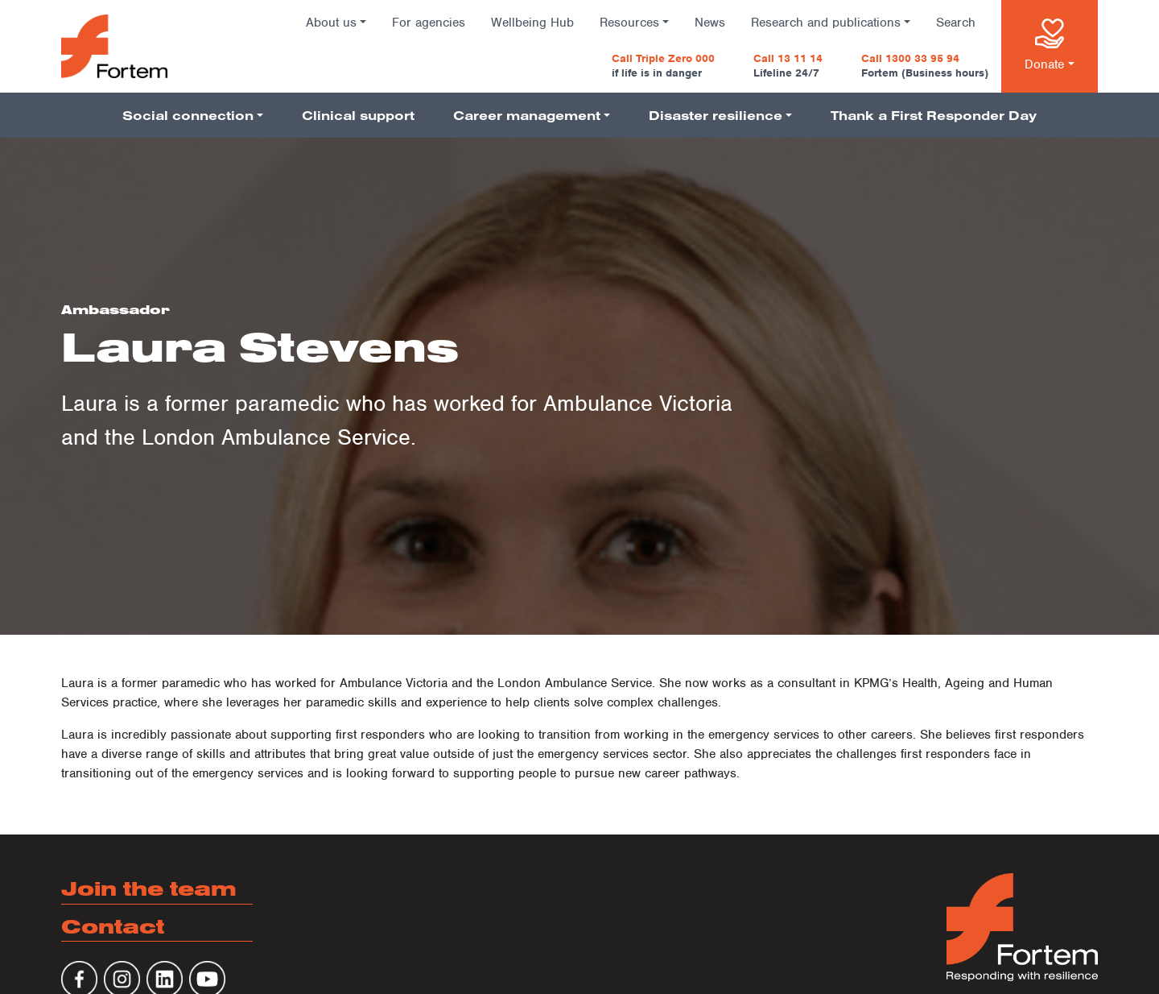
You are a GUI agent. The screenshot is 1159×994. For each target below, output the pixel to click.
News (710, 22)
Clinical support (358, 115)
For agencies (428, 22)
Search (955, 22)
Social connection (188, 115)
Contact (112, 925)
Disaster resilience (715, 115)
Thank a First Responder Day (934, 115)
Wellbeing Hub (532, 22)
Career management (526, 115)
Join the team (149, 888)
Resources (629, 22)
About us (331, 22)
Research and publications (826, 22)
